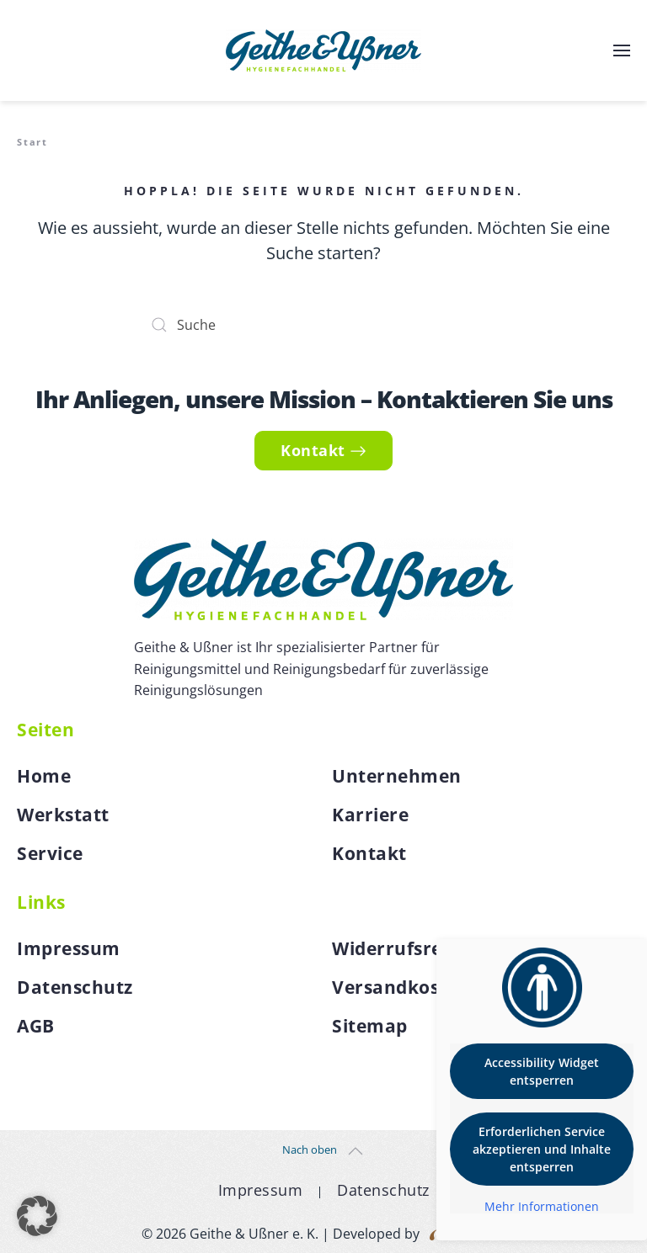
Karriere (370, 814)
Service (50, 853)
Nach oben (309, 1149)
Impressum (68, 948)
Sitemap (370, 1026)
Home (44, 776)
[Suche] (323, 325)
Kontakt (323, 450)
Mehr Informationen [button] (541, 1206)
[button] (621, 50)
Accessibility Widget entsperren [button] (541, 1071)
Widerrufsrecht (402, 948)
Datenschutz (75, 987)
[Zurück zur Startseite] (323, 50)
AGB (36, 1026)
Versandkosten (401, 987)
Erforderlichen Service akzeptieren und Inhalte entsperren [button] (542, 1149)
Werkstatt (63, 814)
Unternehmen (397, 776)
